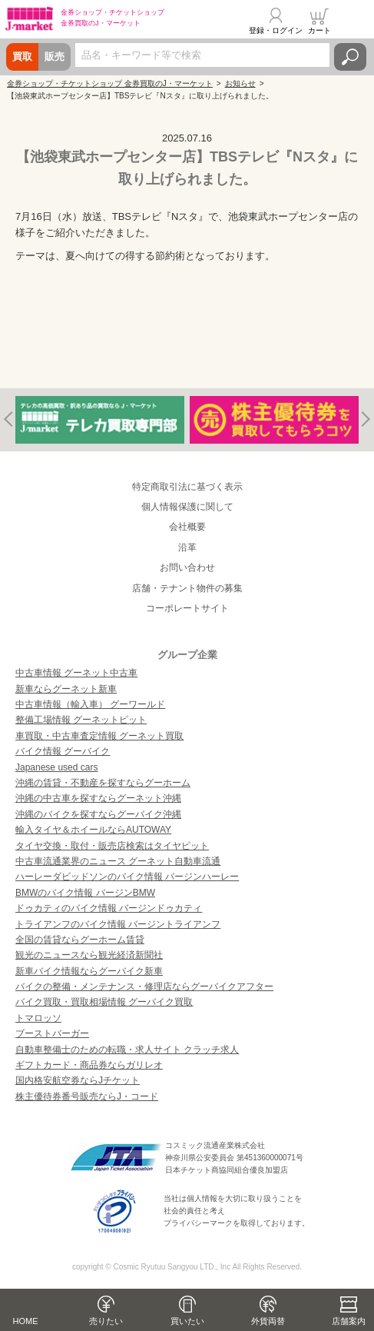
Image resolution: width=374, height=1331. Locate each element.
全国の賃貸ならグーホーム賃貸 (79, 939)
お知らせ (240, 83)
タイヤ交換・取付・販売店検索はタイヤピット (112, 845)
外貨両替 (268, 1321)
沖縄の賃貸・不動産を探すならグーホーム (102, 782)
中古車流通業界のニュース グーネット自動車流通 (117, 861)
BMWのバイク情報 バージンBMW (85, 892)
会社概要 (187, 526)
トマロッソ (38, 1018)
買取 (22, 56)
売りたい (106, 1321)
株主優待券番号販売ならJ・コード (86, 1096)
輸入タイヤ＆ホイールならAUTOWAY (93, 829)
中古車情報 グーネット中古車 (76, 672)
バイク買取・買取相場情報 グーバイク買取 (104, 1002)
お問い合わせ (187, 567)
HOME (25, 1321)
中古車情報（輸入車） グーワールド (90, 704)
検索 (350, 57)
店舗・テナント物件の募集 (187, 588)
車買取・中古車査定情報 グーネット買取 (99, 735)
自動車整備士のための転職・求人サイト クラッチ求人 (127, 1049)
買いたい (187, 1321)
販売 (55, 56)
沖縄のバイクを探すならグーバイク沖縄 (98, 814)
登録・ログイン (276, 30)
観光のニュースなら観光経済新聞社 (89, 955)
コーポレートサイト (187, 608)
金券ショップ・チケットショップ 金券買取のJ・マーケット (110, 83)
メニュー (353, 21)
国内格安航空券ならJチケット (77, 1080)
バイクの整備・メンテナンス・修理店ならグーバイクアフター (144, 986)
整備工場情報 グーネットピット (81, 719)
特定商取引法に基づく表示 (187, 486)
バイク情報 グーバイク (62, 751)
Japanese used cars (56, 767)
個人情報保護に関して (187, 506)
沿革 (187, 547)
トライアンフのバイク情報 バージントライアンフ (117, 924)
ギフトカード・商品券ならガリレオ (89, 1065)
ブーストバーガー (52, 1033)
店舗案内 (349, 1321)
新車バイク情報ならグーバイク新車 (89, 971)
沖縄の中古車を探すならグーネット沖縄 (98, 798)
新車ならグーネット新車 (66, 689)
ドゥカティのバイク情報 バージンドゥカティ (108, 908)
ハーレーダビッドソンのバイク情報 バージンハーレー (127, 876)
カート (319, 30)
